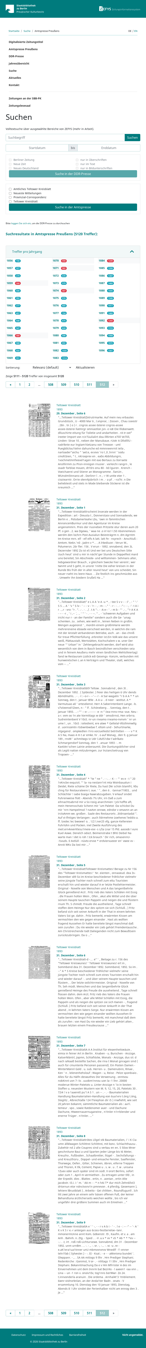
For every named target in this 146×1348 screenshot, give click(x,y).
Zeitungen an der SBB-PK (25, 98)
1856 (10, 260)
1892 (102, 320)
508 (50, 384)
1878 (56, 320)
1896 (102, 350)
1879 (56, 328)
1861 (10, 298)
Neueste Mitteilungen (27, 193)
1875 (56, 298)
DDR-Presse (16, 56)
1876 (56, 305)
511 (89, 384)
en (135, 31)
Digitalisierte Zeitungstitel (26, 42)
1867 (10, 343)
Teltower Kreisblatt (25, 201)
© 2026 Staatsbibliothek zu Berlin (48, 1341)
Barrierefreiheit (77, 1335)
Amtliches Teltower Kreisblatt (32, 189)
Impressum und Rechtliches (47, 1335)
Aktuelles (15, 78)
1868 (10, 350)
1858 (10, 275)
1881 (56, 343)
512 (104, 384)
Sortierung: (13, 367)
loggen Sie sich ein (21, 223)
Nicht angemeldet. (132, 1335)
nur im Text (87, 164)
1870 (56, 260)
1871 (56, 268)
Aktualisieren (85, 367)
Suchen (132, 137)
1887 (102, 283)
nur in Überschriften (93, 160)
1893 (102, 328)
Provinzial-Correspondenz (29, 197)
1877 (56, 313)
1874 (56, 290)
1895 (102, 343)
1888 (102, 290)
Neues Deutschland (26, 168)
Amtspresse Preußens (23, 49)
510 (76, 384)
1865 (10, 328)
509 (63, 384)
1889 (102, 298)
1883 (56, 358)
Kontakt (14, 85)
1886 (102, 275)
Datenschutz (18, 1335)
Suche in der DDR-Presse (73, 174)
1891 (102, 313)
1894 (102, 335)
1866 (10, 335)
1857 (10, 268)
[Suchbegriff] (65, 137)
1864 (10, 320)
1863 (10, 313)
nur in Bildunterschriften (96, 168)
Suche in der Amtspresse (73, 207)
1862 (10, 305)
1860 (10, 290)
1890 (102, 305)
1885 (102, 268)
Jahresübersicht (19, 63)
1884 (102, 260)
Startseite (14, 31)
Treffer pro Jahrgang (27, 252)
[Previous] (10, 384)
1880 (56, 335)
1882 (56, 350)
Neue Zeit (19, 164)
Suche (27, 31)
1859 (10, 283)
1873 (56, 283)
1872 (56, 275)
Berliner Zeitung (23, 160)
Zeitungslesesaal (19, 105)
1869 (10, 358)
